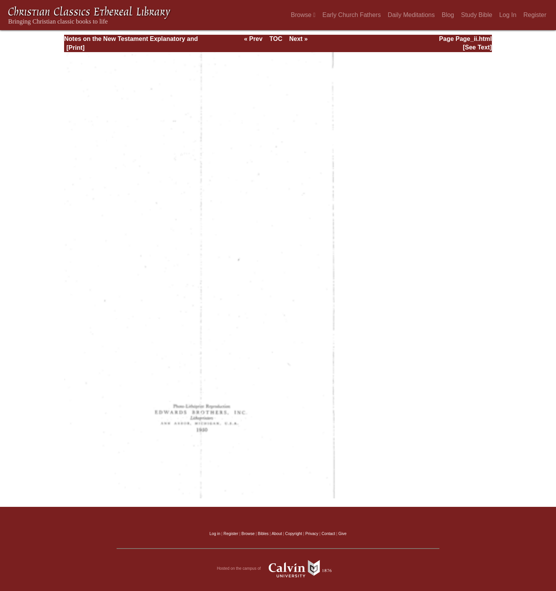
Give (342, 534)
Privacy (312, 534)
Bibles (263, 534)
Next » (298, 39)
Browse (303, 15)
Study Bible (476, 15)
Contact (328, 534)
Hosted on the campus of (278, 568)
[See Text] (477, 47)
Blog (448, 15)
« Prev (253, 39)
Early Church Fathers (351, 15)
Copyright (293, 534)
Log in (215, 534)
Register (534, 15)
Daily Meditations (411, 15)
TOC (276, 39)
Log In (507, 15)
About (276, 534)
